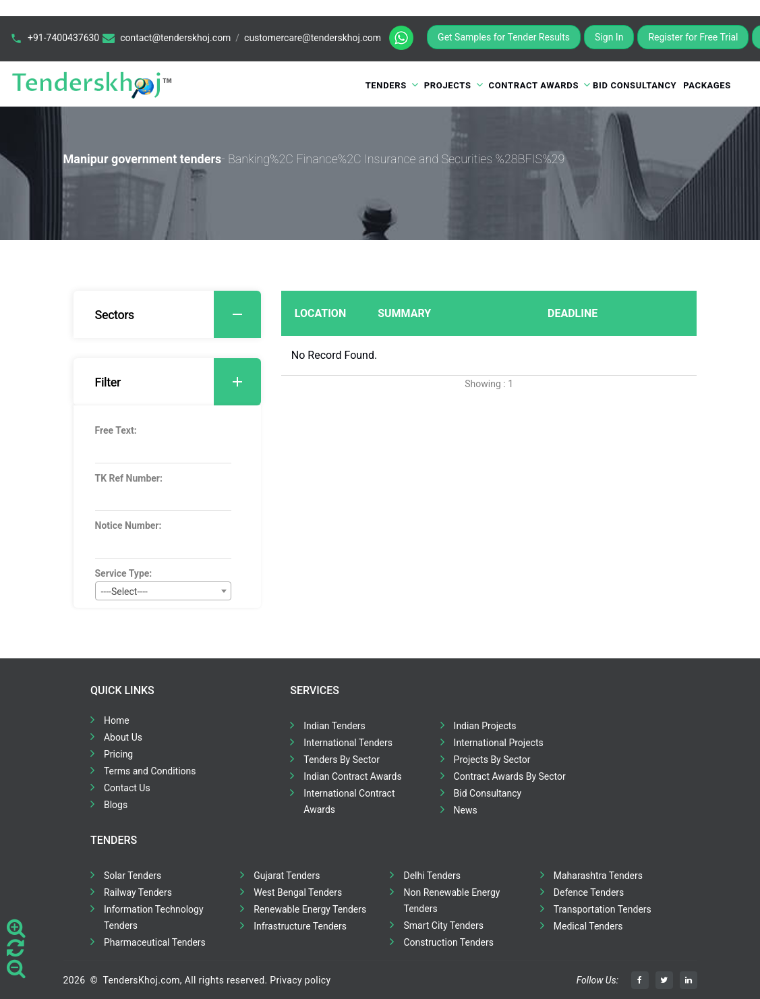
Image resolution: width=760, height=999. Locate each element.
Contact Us (127, 787)
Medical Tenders (588, 926)
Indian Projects (485, 725)
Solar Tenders (132, 875)
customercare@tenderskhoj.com (312, 37)
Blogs (115, 804)
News (465, 810)
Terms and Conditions (150, 771)
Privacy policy (300, 980)
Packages (707, 85)
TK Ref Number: (129, 478)
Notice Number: (128, 525)
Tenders (386, 85)
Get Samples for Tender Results (504, 37)
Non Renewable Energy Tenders (451, 900)
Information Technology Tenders (154, 917)
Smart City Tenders (443, 925)
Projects (447, 85)
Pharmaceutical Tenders (155, 942)
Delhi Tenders (431, 875)
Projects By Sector (492, 759)
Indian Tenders (334, 725)
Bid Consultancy (634, 85)
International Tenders (347, 742)
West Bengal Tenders (298, 892)
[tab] (167, 314)
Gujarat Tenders (287, 875)
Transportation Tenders (602, 909)
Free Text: (116, 430)
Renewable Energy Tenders (310, 909)
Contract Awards (534, 85)
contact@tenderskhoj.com (175, 37)
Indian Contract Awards (352, 776)
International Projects (499, 742)
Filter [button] (178, 381)
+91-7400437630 (63, 37)
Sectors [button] (178, 314)
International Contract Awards (348, 801)
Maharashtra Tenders (598, 875)
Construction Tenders (448, 942)
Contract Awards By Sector (510, 776)
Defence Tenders (589, 892)
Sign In (609, 37)
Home (116, 720)
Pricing (118, 754)
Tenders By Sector (341, 759)
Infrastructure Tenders (300, 926)
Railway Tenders (138, 892)
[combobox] (163, 590)
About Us (123, 737)
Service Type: (123, 573)
